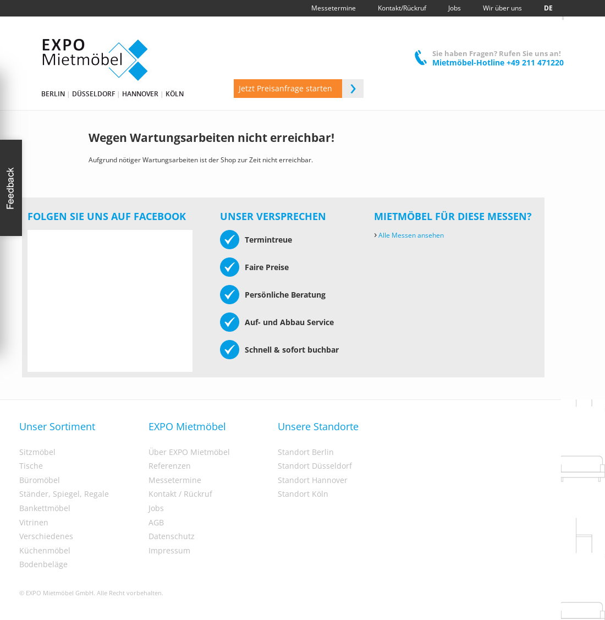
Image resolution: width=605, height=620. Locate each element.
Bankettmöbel (44, 508)
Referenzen (169, 466)
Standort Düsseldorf (315, 466)
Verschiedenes (46, 536)
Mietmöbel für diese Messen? (453, 216)
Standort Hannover (313, 480)
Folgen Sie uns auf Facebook (107, 216)
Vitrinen (33, 522)
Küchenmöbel (44, 550)
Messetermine (174, 480)
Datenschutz (171, 536)
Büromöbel (39, 480)
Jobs (156, 508)
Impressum (169, 550)
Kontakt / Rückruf (180, 494)
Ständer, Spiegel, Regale (64, 494)
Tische (31, 466)
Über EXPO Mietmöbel (189, 452)
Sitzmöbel (37, 452)
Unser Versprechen (273, 216)
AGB (156, 522)
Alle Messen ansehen (409, 235)
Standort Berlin (306, 452)
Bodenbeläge (43, 564)
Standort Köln (303, 494)
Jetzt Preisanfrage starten (301, 88)
